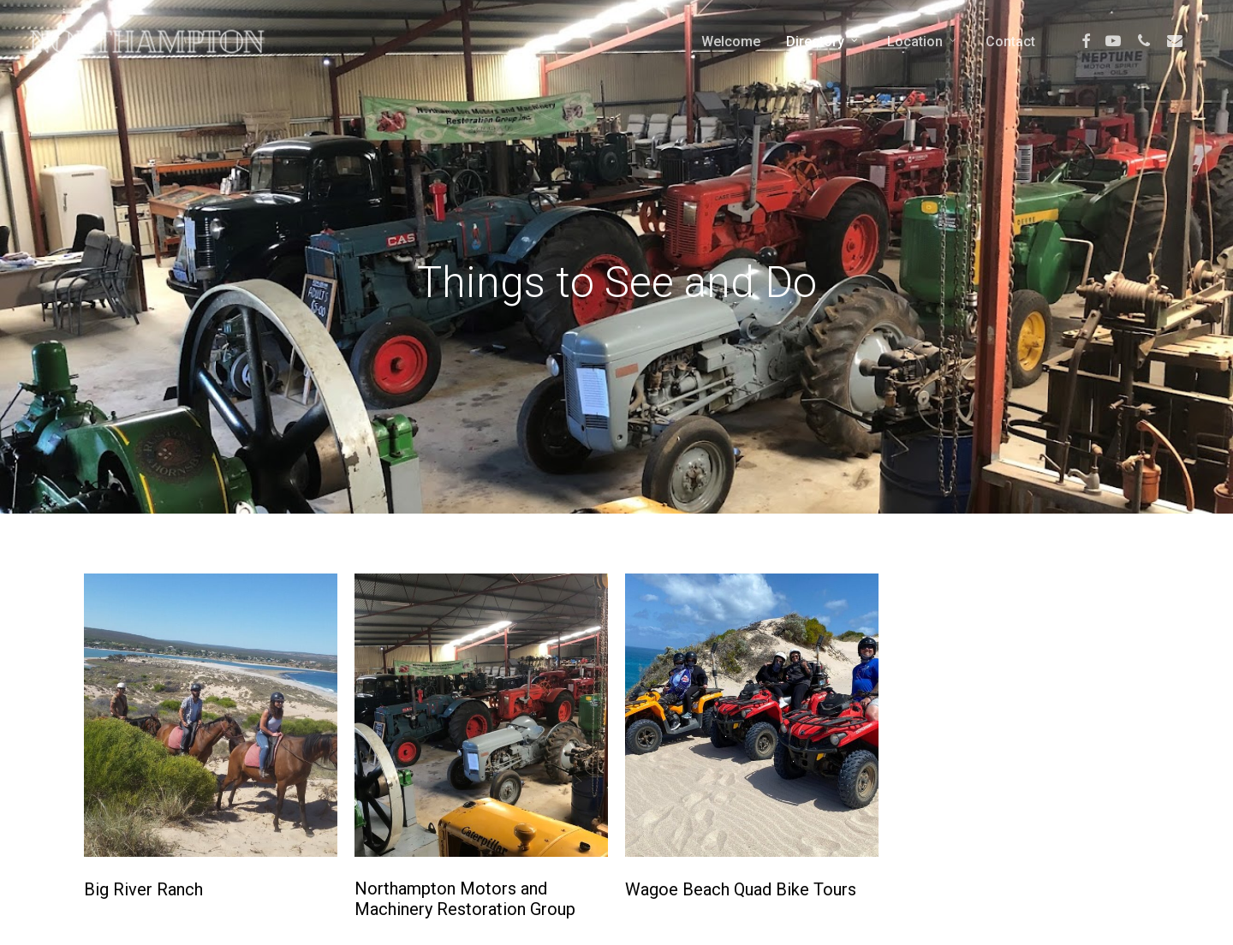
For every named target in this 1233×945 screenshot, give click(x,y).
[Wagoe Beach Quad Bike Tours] (752, 715)
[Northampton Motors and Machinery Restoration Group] (481, 715)
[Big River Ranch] (210, 715)
